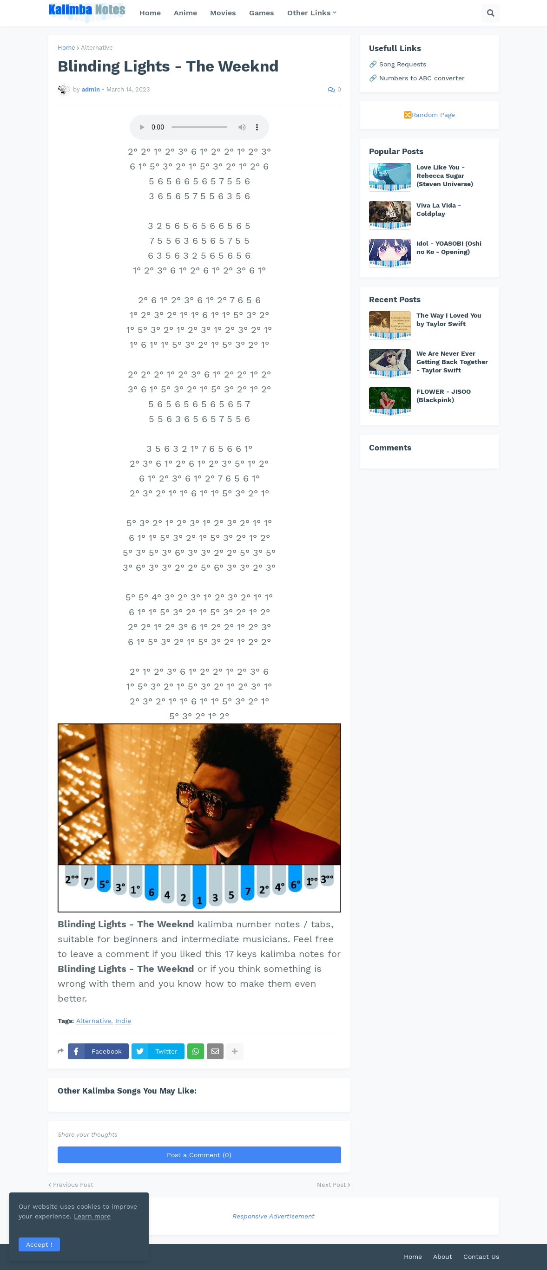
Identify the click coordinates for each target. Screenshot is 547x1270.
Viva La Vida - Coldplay (438, 209)
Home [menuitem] (150, 12)
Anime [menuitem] (185, 12)
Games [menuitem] (261, 12)
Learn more (92, 1216)
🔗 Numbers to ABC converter (417, 78)
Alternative (97, 48)
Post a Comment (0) (199, 1155)
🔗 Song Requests (397, 64)
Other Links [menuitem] (309, 12)
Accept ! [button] (39, 1244)
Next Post (331, 1185)
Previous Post (73, 1185)
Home (66, 48)
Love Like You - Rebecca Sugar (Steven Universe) (444, 175)
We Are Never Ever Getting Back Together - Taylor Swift (452, 362)
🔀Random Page (429, 114)
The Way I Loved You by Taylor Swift (448, 319)
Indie (123, 1020)
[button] (490, 13)
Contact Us (481, 1256)
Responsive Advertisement (273, 1216)
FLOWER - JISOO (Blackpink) (443, 396)
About (442, 1256)
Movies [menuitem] (223, 12)
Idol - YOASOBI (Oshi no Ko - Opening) (448, 247)
